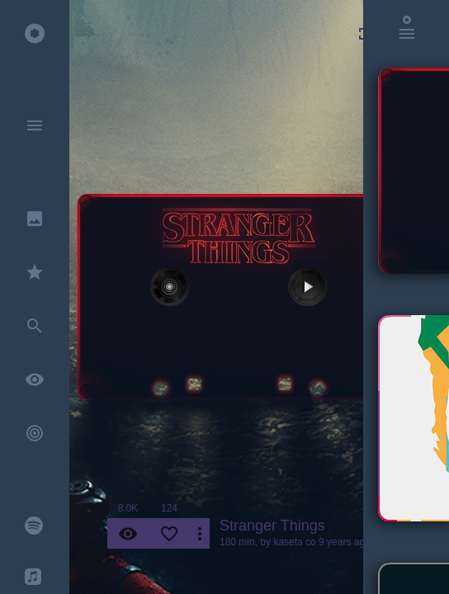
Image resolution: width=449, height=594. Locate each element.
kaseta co (294, 542)
